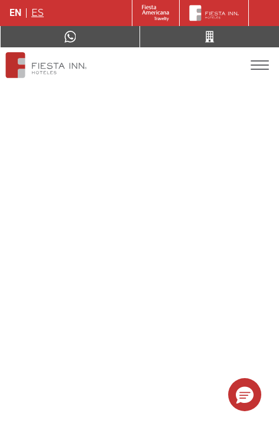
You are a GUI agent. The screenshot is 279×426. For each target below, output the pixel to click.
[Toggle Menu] (260, 65)
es (37, 12)
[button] (244, 394)
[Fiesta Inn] (214, 13)
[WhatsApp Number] (70, 36)
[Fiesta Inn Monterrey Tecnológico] (46, 65)
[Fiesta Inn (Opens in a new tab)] (155, 13)
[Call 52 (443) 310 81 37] (209, 36)
